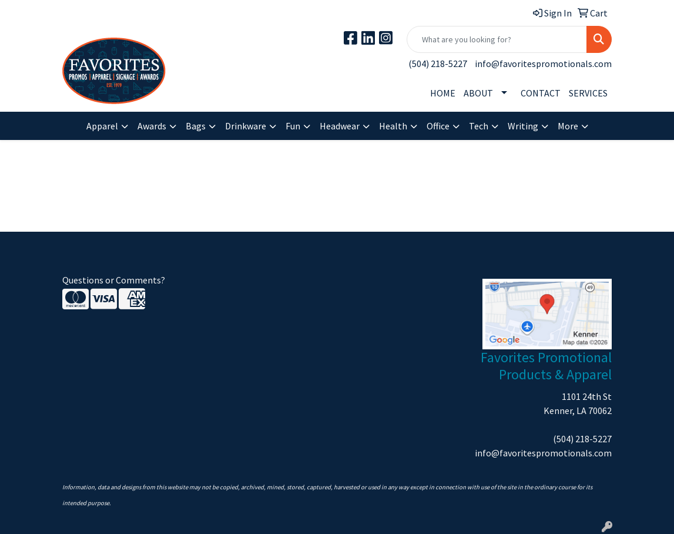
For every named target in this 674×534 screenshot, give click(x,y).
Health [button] (393, 126)
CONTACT (541, 93)
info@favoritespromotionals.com (543, 63)
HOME (442, 93)
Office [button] (438, 126)
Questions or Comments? (113, 280)
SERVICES (588, 93)
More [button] (568, 126)
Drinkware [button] (245, 126)
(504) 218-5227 (437, 63)
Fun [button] (293, 126)
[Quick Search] (497, 39)
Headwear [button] (340, 126)
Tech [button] (478, 126)
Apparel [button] (102, 126)
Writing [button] (523, 126)
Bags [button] (196, 126)
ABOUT (478, 93)
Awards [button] (152, 126)
